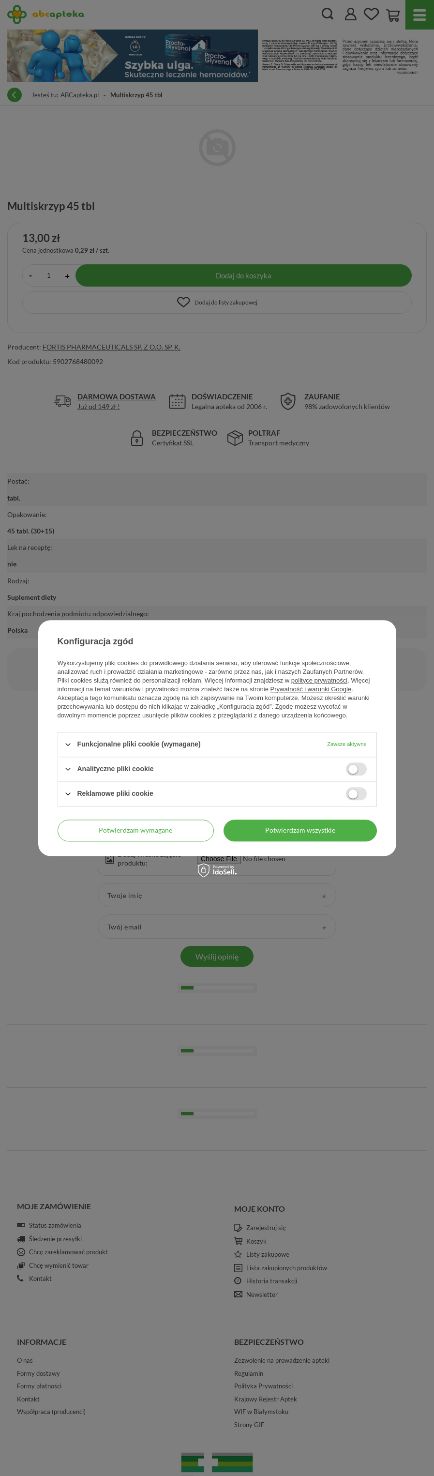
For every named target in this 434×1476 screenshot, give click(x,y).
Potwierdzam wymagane (135, 830)
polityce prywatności (319, 680)
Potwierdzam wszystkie (300, 830)
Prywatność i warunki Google (311, 689)
